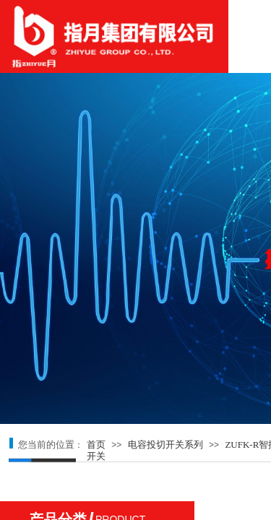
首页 (96, 444)
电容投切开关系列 (165, 444)
